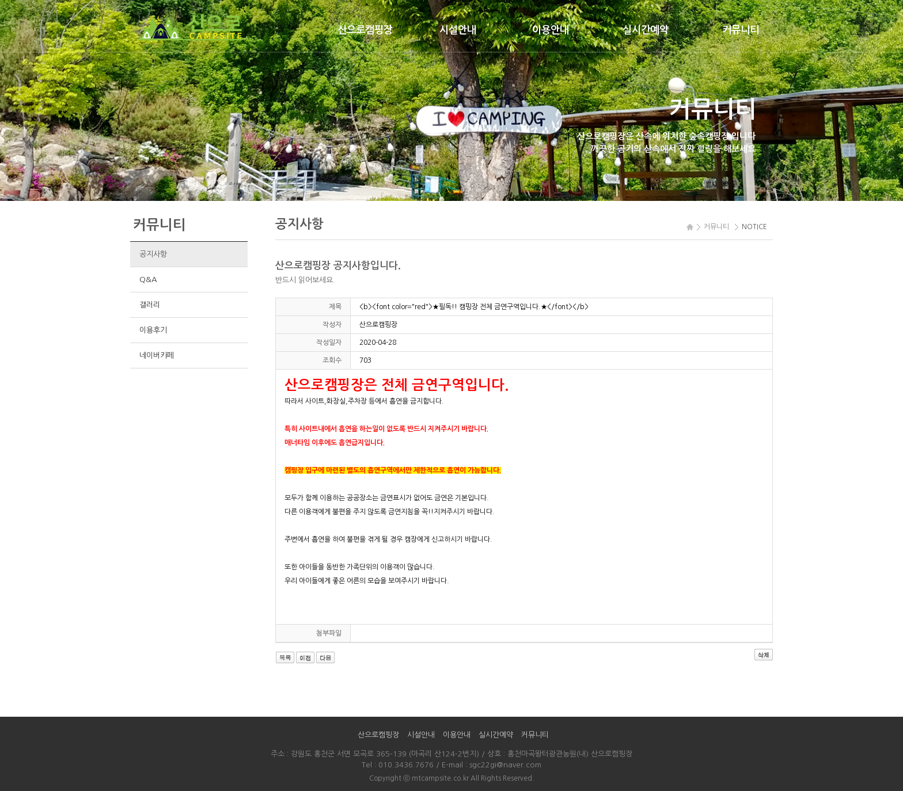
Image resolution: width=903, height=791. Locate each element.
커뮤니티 (740, 30)
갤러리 (149, 305)
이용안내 (550, 30)
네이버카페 (156, 355)
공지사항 (152, 254)
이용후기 (152, 330)
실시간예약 (646, 30)
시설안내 (457, 30)
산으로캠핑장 (365, 30)
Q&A (148, 279)
